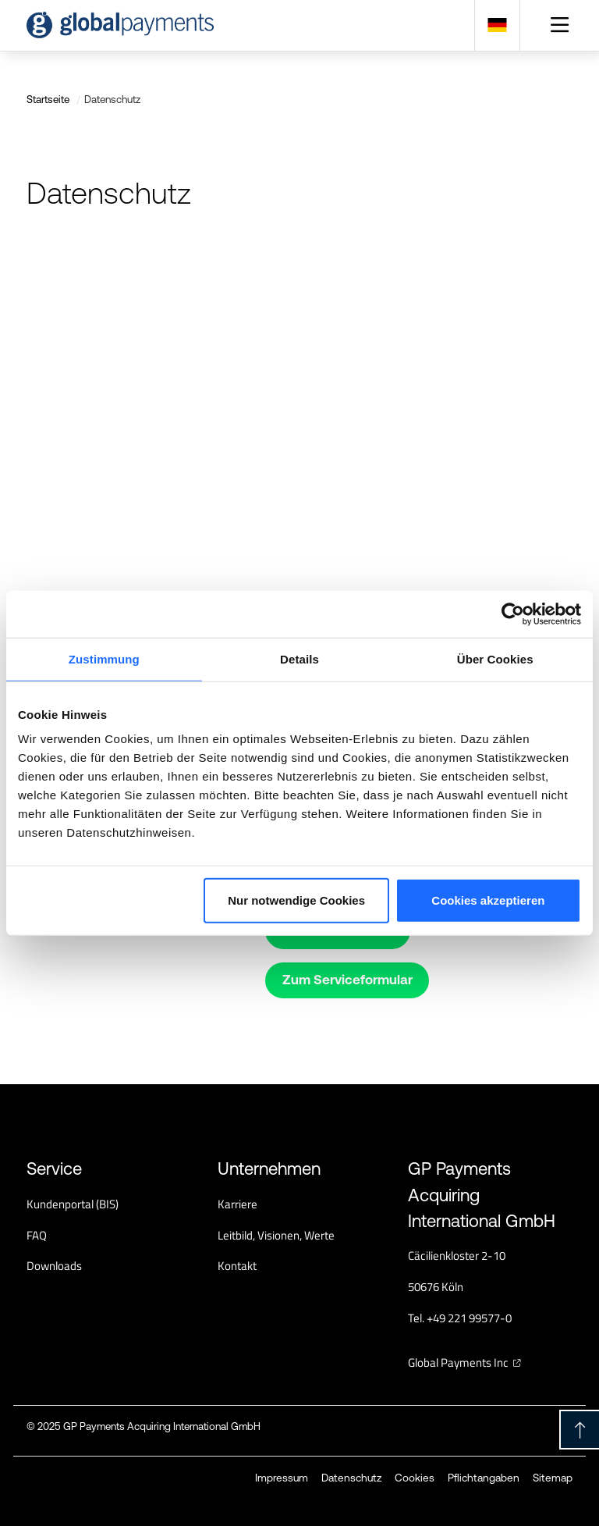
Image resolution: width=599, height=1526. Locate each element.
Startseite (48, 99)
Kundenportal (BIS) (73, 1204)
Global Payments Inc (458, 1362)
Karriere (237, 1204)
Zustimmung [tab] (104, 658)
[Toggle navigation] (560, 25)
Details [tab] (299, 658)
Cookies (414, 1477)
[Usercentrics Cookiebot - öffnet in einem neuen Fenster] (513, 613)
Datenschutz (351, 1477)
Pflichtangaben (483, 1477)
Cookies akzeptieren (487, 900)
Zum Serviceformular (347, 979)
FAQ (37, 1235)
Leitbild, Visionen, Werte (276, 1235)
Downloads (54, 1266)
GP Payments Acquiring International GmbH (162, 1426)
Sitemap (552, 1477)
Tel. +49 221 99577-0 (460, 1318)
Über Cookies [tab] (495, 658)
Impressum (281, 1477)
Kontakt (237, 1266)
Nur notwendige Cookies (296, 900)
